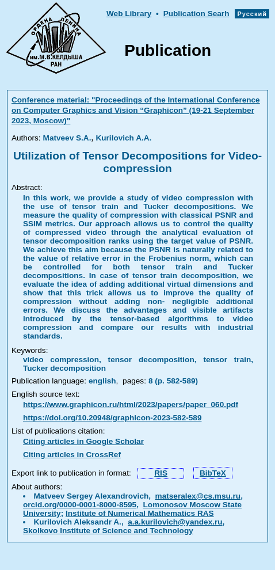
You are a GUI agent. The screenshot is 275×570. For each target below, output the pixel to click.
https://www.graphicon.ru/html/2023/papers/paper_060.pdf (130, 404)
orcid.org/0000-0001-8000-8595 (79, 504)
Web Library (128, 13)
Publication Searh (196, 13)
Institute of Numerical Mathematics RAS (140, 513)
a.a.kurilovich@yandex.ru (175, 522)
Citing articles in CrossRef (72, 454)
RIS (160, 473)
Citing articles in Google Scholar (83, 441)
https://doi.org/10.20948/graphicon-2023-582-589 (112, 417)
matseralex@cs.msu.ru (198, 496)
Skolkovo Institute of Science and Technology (108, 530)
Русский (252, 13)
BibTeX (213, 473)
